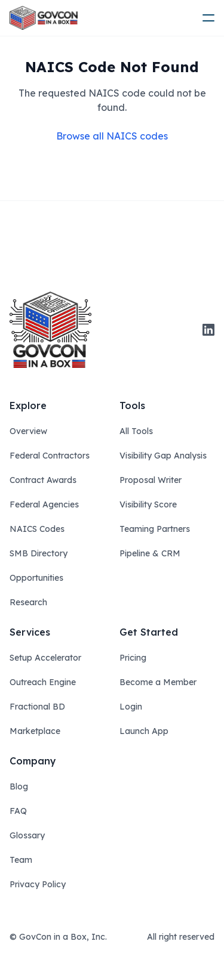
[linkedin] (208, 330)
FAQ (18, 811)
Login (130, 706)
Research (28, 602)
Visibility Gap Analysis (163, 455)
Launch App (143, 731)
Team (21, 859)
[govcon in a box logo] (50, 330)
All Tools (136, 431)
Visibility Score (148, 504)
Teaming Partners (154, 529)
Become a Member (158, 682)
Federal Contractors (50, 455)
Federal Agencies (44, 504)
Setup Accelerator (45, 657)
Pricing (132, 657)
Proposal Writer (150, 480)
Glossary (27, 835)
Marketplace (35, 731)
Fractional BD (37, 706)
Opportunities (36, 577)
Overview (28, 431)
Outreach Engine (43, 682)
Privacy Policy (38, 884)
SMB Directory (38, 553)
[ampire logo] (44, 18)
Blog (19, 786)
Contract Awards (43, 480)
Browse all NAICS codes (112, 136)
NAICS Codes (37, 529)
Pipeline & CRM (149, 553)
